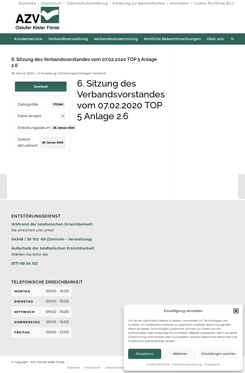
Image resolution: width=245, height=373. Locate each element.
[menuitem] (27, 3)
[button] (236, 311)
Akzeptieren (145, 354)
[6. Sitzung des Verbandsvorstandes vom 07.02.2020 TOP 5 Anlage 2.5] (3, 186)
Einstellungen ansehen (218, 354)
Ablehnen (180, 354)
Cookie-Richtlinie (157, 364)
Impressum (212, 364)
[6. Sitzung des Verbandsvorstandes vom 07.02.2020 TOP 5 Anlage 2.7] (241, 186)
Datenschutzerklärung (187, 364)
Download (41, 86)
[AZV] (37, 20)
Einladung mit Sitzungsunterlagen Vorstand (73, 73)
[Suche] (231, 39)
